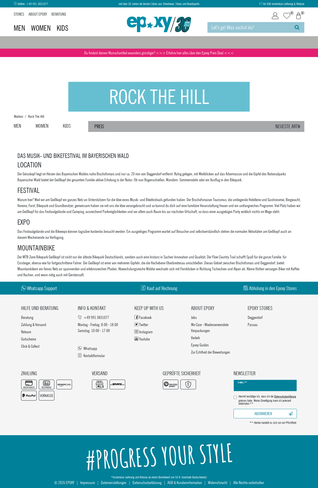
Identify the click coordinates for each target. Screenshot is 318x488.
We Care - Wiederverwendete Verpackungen (210, 327)
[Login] (275, 16)
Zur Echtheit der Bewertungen (210, 352)
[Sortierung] (289, 126)
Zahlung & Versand (33, 324)
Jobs (194, 317)
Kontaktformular (91, 355)
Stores (19, 14)
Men (20, 28)
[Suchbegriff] (248, 27)
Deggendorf (255, 317)
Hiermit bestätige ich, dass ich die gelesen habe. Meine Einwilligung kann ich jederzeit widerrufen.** (267, 400)
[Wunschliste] (287, 16)
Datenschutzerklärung (146, 482)
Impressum (87, 482)
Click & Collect (30, 346)
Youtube (142, 338)
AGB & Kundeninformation (184, 482)
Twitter (141, 324)
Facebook (143, 317)
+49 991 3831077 (37, 4)
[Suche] (297, 27)
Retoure (26, 331)
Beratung (58, 14)
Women (41, 28)
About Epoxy (38, 14)
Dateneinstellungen (113, 482)
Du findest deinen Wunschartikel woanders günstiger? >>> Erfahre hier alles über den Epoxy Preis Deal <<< (159, 52)
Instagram (143, 331)
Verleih (195, 337)
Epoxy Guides (200, 344)
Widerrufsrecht (217, 482)
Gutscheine (28, 338)
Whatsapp (87, 348)
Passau (253, 324)
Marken (18, 116)
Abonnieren (273, 413)
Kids (62, 28)
